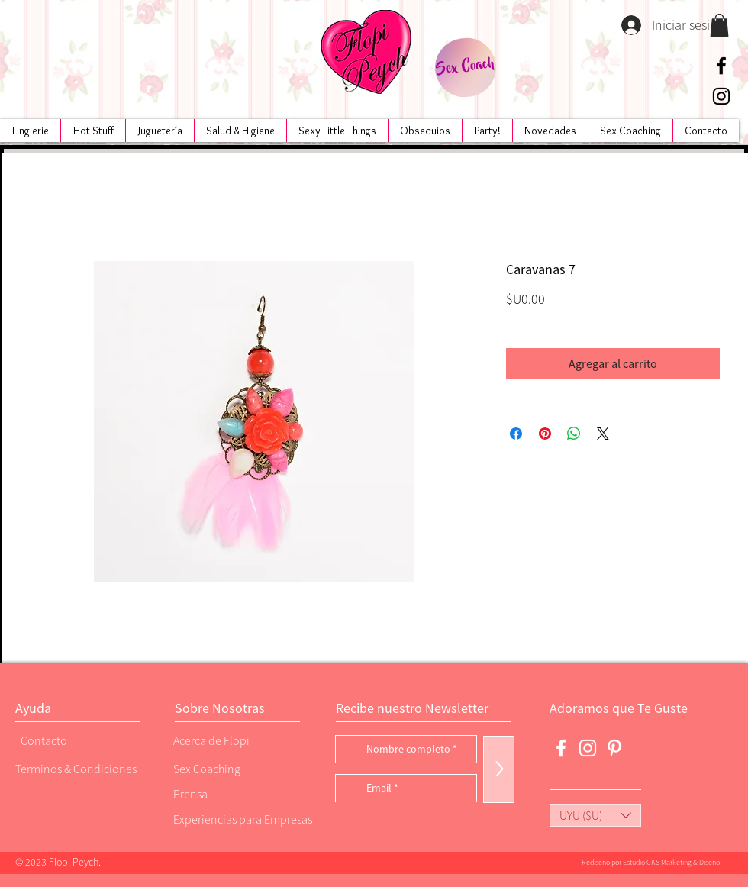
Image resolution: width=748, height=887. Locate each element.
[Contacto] (72, 740)
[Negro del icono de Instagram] (721, 96)
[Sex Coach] (465, 67)
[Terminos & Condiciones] (76, 768)
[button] (719, 25)
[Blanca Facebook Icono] (561, 748)
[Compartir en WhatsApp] (574, 433)
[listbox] (595, 815)
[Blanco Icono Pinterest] (614, 748)
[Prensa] (225, 793)
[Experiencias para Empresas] (241, 818)
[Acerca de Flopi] (225, 740)
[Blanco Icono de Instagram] (587, 748)
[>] (498, 769)
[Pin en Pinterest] (545, 433)
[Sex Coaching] (237, 768)
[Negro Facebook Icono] (721, 65)
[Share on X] (603, 433)
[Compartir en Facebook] (516, 433)
